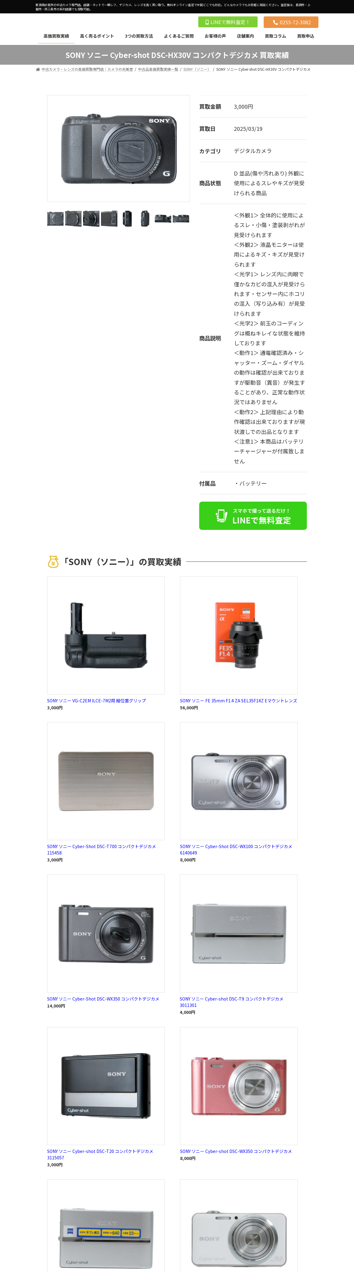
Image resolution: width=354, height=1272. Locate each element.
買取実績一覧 (177, 764)
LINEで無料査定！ (228, 22)
